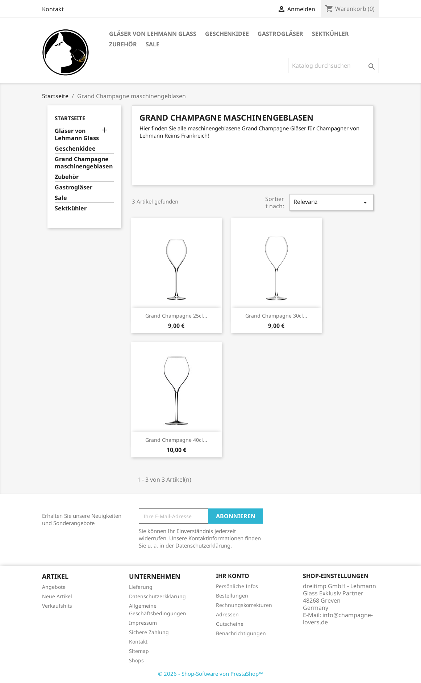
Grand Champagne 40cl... (176, 439)
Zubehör (123, 44)
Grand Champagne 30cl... (276, 315)
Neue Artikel (57, 596)
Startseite (70, 118)
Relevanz (331, 202)
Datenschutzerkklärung (157, 596)
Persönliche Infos (237, 586)
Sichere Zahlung (149, 632)
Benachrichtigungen (241, 633)
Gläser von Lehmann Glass (152, 34)
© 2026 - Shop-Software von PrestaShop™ (210, 673)
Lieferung (141, 586)
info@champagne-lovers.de (338, 618)
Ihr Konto (232, 576)
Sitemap (139, 651)
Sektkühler (330, 34)
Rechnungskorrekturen (244, 605)
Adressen (227, 614)
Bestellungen (232, 595)
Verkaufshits (57, 605)
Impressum (143, 622)
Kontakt (53, 9)
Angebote (54, 586)
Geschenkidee (227, 34)
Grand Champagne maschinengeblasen (84, 162)
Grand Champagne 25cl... (176, 315)
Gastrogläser (280, 34)
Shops (136, 660)
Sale (152, 44)
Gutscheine (229, 623)
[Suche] (333, 65)
